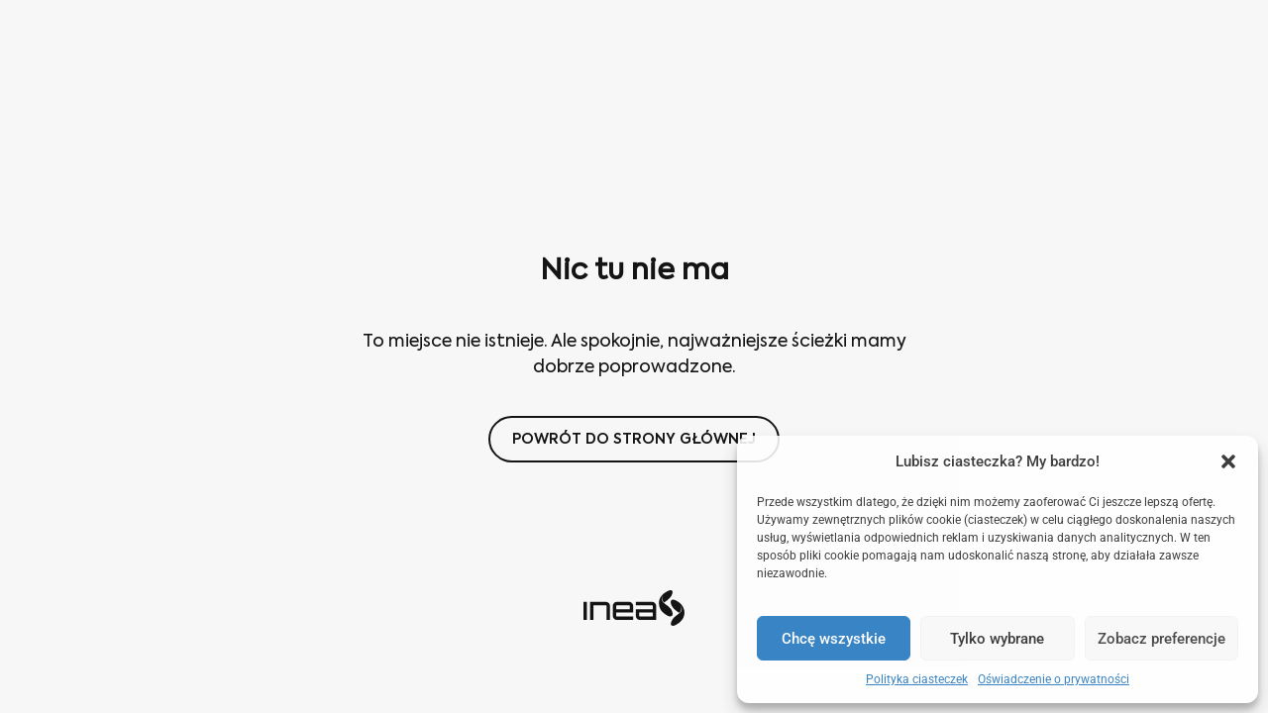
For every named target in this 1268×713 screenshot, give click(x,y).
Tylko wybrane (997, 639)
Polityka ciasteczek (917, 679)
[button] (1228, 461)
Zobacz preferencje (1161, 639)
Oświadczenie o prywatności (1053, 679)
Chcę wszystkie (834, 639)
